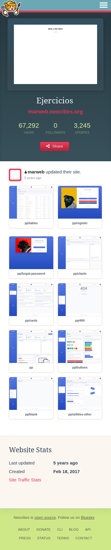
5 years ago (32, 178)
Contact (83, 538)
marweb (34, 171)
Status (44, 538)
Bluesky (87, 517)
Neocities (22, 517)
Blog (74, 529)
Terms (63, 538)
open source (45, 517)
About (24, 529)
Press (25, 538)
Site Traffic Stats (25, 479)
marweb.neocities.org (55, 112)
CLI (59, 529)
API (88, 529)
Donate (43, 529)
